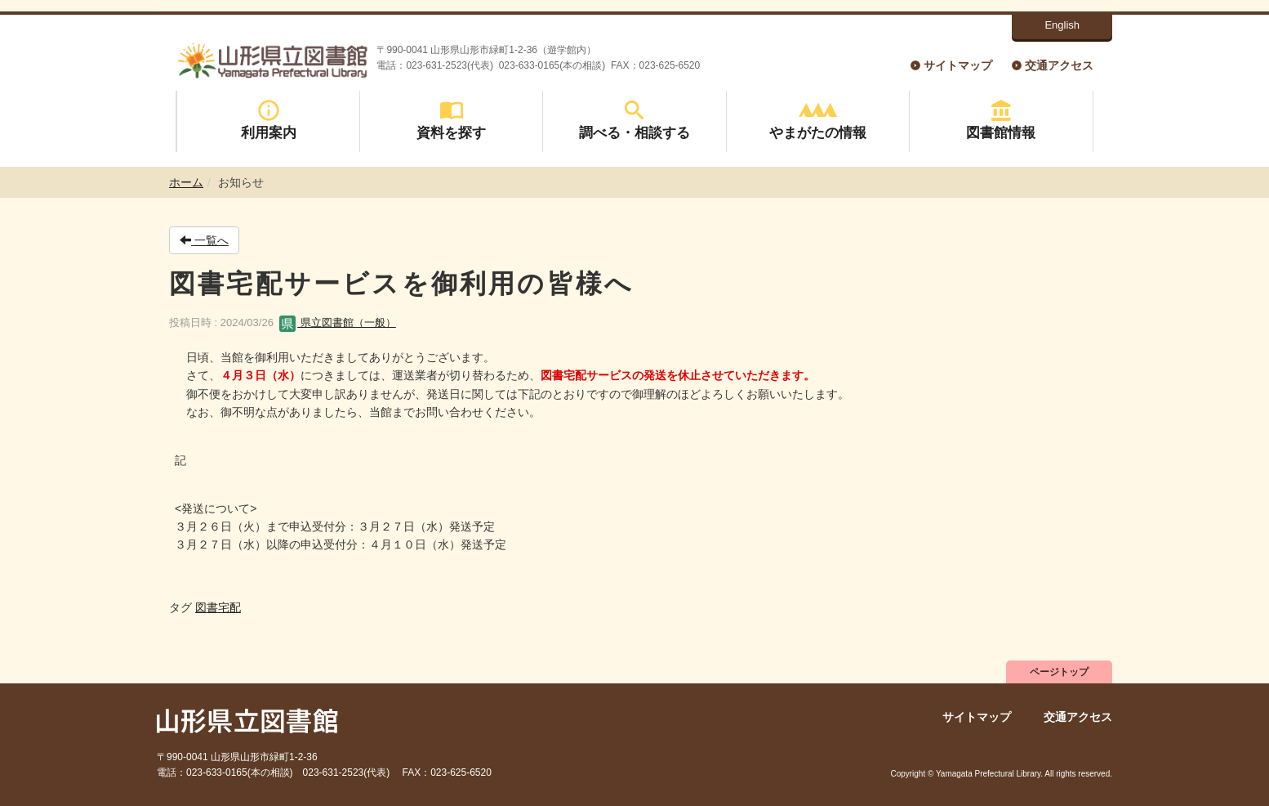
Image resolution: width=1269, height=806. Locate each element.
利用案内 (268, 120)
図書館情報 (1000, 120)
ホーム (186, 182)
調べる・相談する (634, 120)
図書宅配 (218, 607)
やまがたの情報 (817, 120)
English (1062, 25)
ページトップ (1059, 672)
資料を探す (451, 120)
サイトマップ (958, 65)
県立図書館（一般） (337, 322)
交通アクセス (1059, 65)
